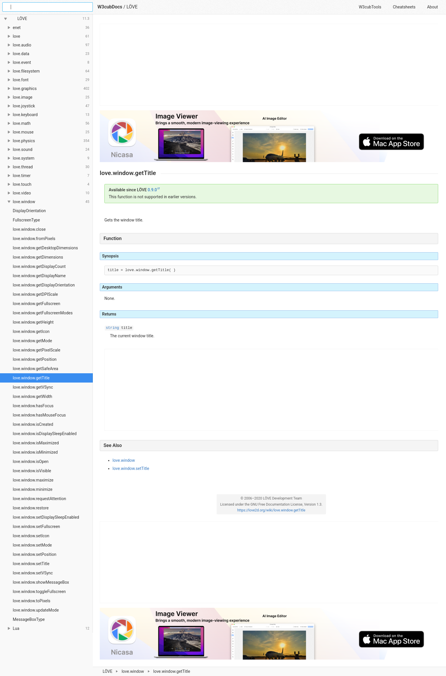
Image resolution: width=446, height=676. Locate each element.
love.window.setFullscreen (36, 526)
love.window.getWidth (32, 396)
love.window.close (29, 229)
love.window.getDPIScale (35, 294)
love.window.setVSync (33, 573)
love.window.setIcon (31, 535)
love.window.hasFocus (33, 405)
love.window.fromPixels (34, 238)
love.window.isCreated (33, 424)
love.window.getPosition (35, 359)
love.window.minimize (32, 489)
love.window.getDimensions (38, 257)
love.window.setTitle (31, 563)
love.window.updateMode (36, 610)
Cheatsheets (404, 7)
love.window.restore (31, 508)
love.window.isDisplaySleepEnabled (45, 433)
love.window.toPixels (31, 601)
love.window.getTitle (31, 378)
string (112, 328)
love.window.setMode (32, 545)
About (432, 7)
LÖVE (131, 7)
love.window (124, 460)
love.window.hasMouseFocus (39, 415)
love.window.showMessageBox (41, 582)
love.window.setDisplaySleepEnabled (46, 517)
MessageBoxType (29, 619)
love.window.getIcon (31, 331)
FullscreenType (26, 220)
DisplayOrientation (29, 210)
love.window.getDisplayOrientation (44, 285)
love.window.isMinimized (35, 452)
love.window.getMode (32, 340)
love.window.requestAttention (39, 498)
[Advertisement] (269, 64)
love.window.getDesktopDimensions (45, 248)
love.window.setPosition (34, 554)
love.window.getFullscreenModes (42, 313)
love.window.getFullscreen (36, 303)
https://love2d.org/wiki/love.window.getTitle (271, 510)
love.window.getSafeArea (35, 368)
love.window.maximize (33, 480)
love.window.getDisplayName (39, 275)
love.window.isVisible (32, 470)
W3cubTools (370, 7)
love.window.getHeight (33, 322)
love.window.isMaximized (36, 443)
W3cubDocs (109, 7)
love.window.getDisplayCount (39, 266)
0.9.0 (152, 190)
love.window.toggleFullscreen (39, 591)
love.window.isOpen (30, 461)
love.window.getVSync (33, 387)
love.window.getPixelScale (36, 350)
